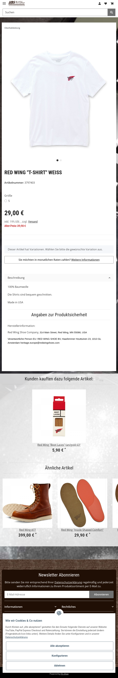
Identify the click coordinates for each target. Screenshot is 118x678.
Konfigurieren (60, 655)
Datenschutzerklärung (68, 582)
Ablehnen (59, 665)
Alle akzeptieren (59, 645)
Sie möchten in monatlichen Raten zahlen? (59, 260)
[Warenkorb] (112, 3)
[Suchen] (55, 12)
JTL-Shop (65, 673)
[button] (100, 3)
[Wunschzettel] (106, 3)
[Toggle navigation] (4, 2)
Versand (33, 221)
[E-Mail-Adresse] (46, 594)
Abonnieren (101, 594)
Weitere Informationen (85, 260)
